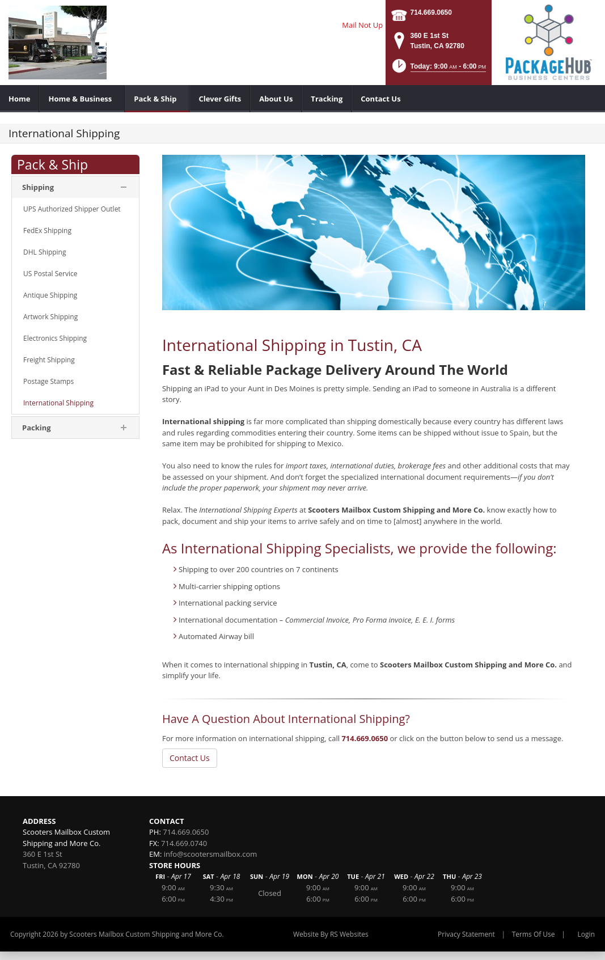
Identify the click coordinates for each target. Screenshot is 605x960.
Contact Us (190, 757)
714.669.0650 (431, 12)
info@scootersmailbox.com (210, 854)
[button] (438, 69)
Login (586, 934)
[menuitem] (19, 98)
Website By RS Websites (331, 934)
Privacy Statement (466, 934)
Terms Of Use (533, 934)
